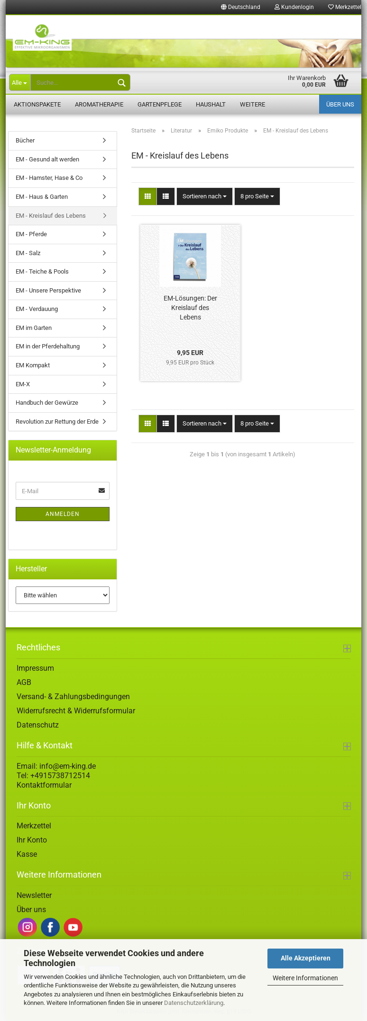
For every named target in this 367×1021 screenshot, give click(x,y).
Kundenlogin (294, 7)
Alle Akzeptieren (305, 958)
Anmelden (63, 514)
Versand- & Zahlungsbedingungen (73, 696)
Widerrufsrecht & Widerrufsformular (76, 710)
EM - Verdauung (37, 309)
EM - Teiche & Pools (42, 271)
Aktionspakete (37, 104)
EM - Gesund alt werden (47, 159)
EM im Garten (34, 328)
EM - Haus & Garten (42, 197)
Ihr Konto (32, 840)
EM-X (23, 384)
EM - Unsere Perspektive (48, 290)
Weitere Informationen (305, 978)
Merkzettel (34, 826)
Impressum (35, 668)
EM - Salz (28, 253)
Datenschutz (38, 724)
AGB (24, 682)
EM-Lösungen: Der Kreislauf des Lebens (190, 307)
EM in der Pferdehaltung (48, 346)
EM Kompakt (33, 365)
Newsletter (34, 895)
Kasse (27, 854)
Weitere (252, 104)
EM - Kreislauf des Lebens (51, 215)
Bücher (25, 140)
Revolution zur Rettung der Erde (57, 421)
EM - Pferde (31, 234)
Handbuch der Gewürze (47, 403)
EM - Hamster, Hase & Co (49, 178)
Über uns (340, 104)
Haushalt (211, 104)
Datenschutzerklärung (193, 1002)
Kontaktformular (44, 785)
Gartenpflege (160, 104)
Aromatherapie (99, 104)
